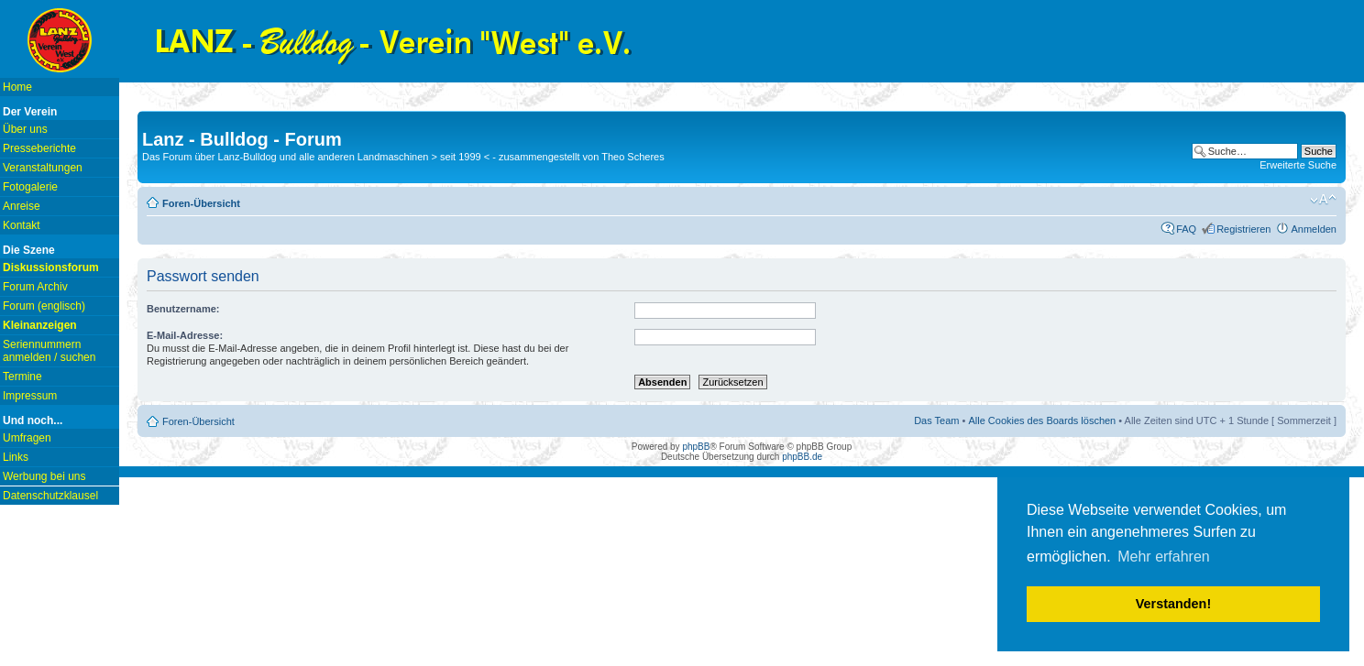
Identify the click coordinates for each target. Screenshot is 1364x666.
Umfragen (27, 437)
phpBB (696, 447)
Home (17, 87)
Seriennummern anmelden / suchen (49, 351)
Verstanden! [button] (1173, 603)
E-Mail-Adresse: (185, 335)
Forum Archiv (35, 286)
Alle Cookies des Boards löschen (1042, 420)
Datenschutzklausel (50, 495)
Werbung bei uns (44, 476)
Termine (22, 376)
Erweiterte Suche (1298, 164)
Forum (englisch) (44, 306)
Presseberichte (39, 148)
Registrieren (1243, 229)
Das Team (936, 420)
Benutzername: (183, 308)
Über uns (25, 129)
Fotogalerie (30, 186)
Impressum (30, 395)
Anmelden (1313, 229)
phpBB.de (802, 457)
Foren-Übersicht (201, 203)
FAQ (1186, 229)
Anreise (21, 206)
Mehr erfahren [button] (1163, 556)
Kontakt (21, 225)
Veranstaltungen (42, 167)
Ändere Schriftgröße (1323, 199)
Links (15, 457)
